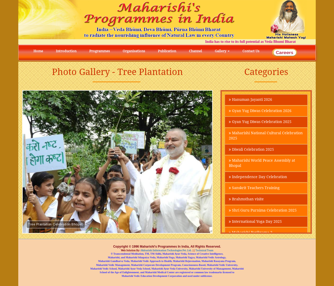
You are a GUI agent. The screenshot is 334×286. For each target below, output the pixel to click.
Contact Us (250, 51)
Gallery (222, 51)
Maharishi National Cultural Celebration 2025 (266, 136)
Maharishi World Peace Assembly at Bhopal (262, 163)
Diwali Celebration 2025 (251, 150)
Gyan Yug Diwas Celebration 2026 (260, 111)
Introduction (66, 51)
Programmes (99, 51)
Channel (195, 51)
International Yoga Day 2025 (255, 222)
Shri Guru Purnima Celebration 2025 (263, 211)
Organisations (134, 51)
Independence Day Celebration (258, 178)
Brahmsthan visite (246, 200)
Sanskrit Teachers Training (254, 189)
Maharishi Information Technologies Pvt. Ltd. (166, 250)
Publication (167, 51)
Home (38, 51)
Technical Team (204, 250)
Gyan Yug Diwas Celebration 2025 (260, 122)
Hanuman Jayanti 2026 (250, 100)
